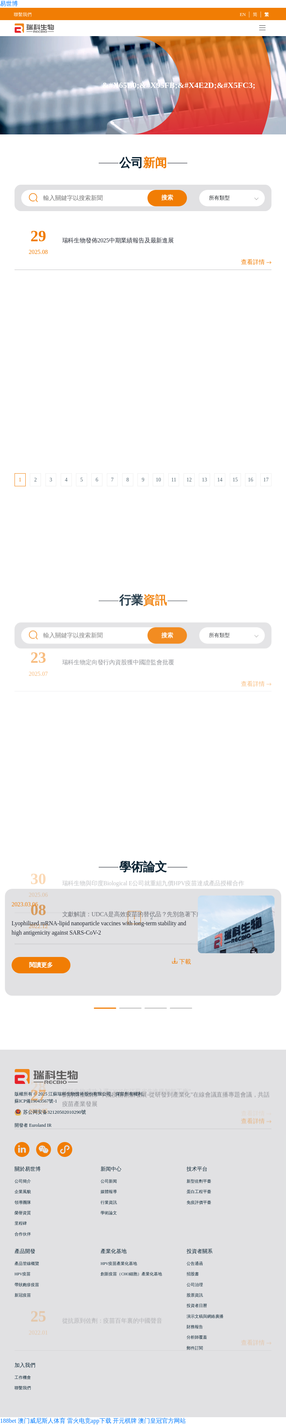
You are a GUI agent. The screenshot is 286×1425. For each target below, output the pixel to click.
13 (204, 480)
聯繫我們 (23, 14)
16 (250, 480)
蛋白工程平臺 (199, 1192)
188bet (8, 1421)
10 (158, 480)
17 (265, 480)
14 (219, 480)
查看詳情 (256, 265)
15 (235, 480)
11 (174, 480)
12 (189, 480)
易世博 (9, 3)
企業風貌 (23, 1192)
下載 (181, 961)
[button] (105, 1008)
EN (243, 14)
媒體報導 (109, 1192)
